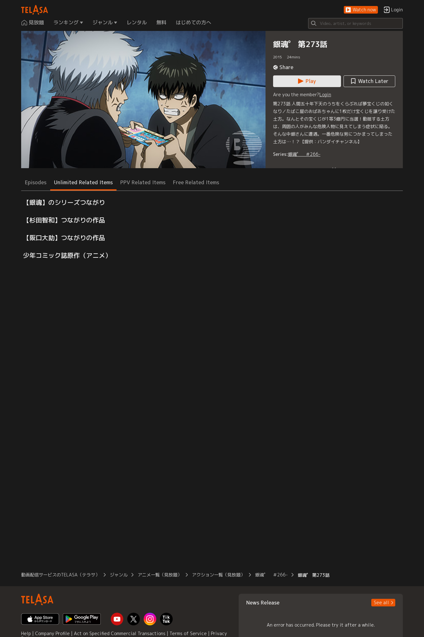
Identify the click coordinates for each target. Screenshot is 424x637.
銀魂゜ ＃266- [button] (271, 575)
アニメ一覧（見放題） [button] (160, 575)
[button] (361, 10)
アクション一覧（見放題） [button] (218, 575)
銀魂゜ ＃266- (304, 154)
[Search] (355, 23)
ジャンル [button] (119, 575)
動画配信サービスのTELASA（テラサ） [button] (60, 575)
